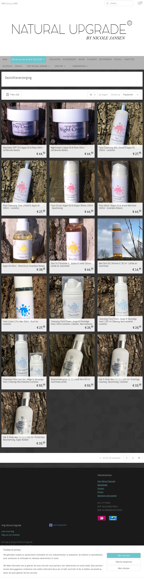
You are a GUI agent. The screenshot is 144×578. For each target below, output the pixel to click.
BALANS (81, 59)
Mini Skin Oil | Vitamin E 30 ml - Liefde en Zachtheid (118, 264)
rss (70, 573)
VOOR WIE (60, 66)
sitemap (65, 573)
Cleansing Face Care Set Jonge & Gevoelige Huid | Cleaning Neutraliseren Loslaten (23, 380)
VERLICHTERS (55, 59)
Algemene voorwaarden (107, 495)
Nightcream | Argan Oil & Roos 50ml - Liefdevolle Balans (68, 148)
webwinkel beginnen (79, 573)
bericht (28, 545)
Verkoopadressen (8, 560)
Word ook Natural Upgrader (12, 556)
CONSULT (18, 66)
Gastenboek (102, 484)
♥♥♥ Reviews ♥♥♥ (9, 3)
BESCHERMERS (105, 59)
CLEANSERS (92, 59)
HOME (5, 59)
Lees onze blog (7, 531)
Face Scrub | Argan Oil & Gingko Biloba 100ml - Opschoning (72, 206)
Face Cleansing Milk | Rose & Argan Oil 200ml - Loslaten (117, 148)
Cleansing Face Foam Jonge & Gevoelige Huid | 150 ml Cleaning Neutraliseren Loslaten (118, 321)
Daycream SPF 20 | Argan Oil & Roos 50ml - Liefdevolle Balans (23, 148)
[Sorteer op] (130, 94)
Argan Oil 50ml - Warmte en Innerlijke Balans (24, 266)
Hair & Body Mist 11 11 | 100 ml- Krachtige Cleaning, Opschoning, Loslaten (119, 380)
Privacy (100, 492)
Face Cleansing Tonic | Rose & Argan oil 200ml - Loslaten (21, 206)
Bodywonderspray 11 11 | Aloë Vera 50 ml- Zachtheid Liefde (71, 380)
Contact (100, 488)
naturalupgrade (58, 525)
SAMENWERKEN (80, 66)
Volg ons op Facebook (10, 534)
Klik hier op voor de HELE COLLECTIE (28, 59)
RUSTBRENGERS (69, 59)
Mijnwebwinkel (99, 573)
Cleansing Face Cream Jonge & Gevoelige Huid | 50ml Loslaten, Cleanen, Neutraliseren (72, 322)
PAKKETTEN (129, 59)
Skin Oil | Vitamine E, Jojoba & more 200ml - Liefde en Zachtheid (71, 264)
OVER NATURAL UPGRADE (38, 66)
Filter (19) (12, 94)
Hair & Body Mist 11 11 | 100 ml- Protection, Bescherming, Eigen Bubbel (24, 438)
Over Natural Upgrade (106, 481)
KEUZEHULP (8, 66)
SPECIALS (118, 59)
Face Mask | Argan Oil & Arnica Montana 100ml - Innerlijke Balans (117, 206)
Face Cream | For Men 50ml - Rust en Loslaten (20, 322)
